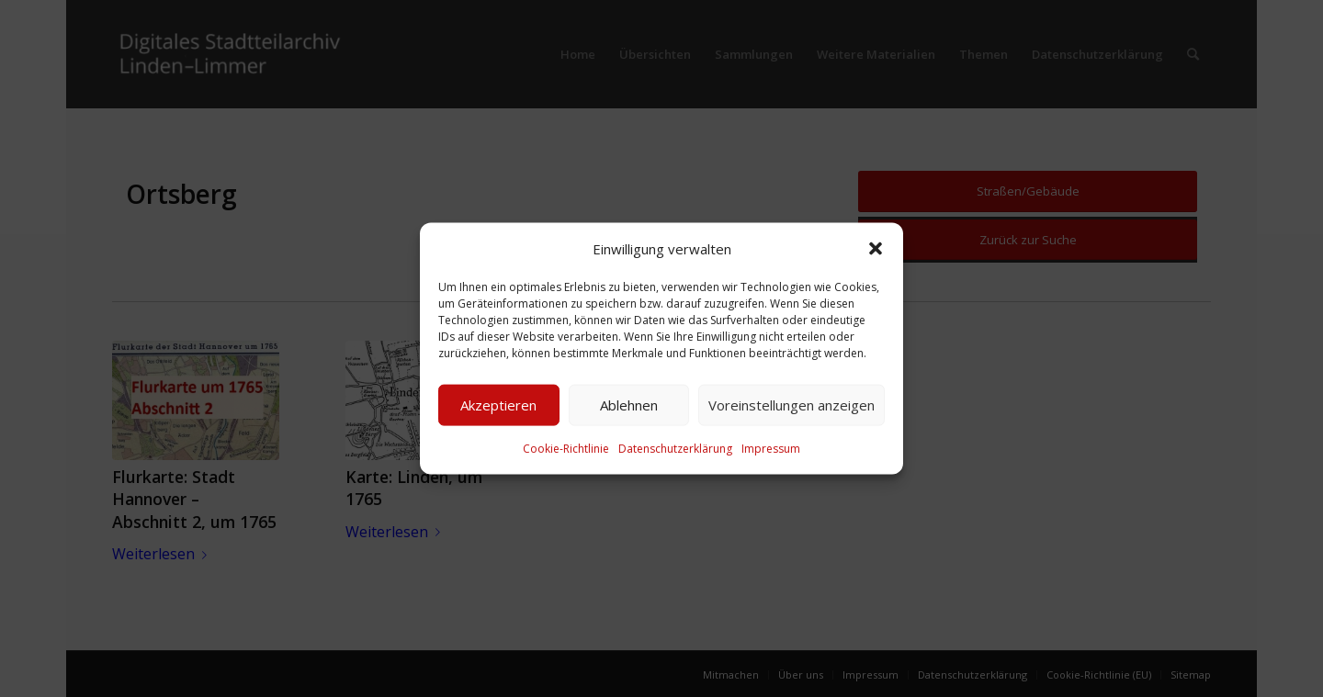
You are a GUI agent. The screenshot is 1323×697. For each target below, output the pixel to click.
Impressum (770, 448)
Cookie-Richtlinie (566, 448)
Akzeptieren (498, 405)
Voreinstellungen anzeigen (791, 405)
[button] (875, 248)
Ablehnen (629, 405)
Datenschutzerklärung (675, 448)
